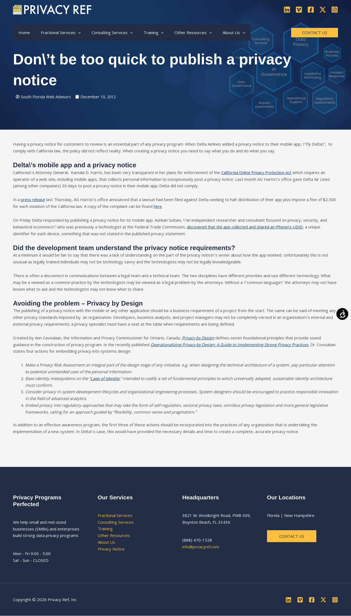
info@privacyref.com (201, 547)
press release (34, 199)
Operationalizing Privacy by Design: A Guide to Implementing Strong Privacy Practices (230, 344)
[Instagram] (334, 9)
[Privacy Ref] (52, 9)
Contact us (291, 536)
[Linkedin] (287, 9)
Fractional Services (115, 515)
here (158, 206)
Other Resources (114, 535)
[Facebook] (310, 9)
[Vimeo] (298, 9)
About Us (106, 542)
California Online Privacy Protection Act (257, 172)
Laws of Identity (105, 378)
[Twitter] (322, 9)
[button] (74, 32)
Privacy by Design (198, 337)
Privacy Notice (111, 549)
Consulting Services (116, 522)
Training (105, 529)
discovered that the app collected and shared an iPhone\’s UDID (247, 227)
